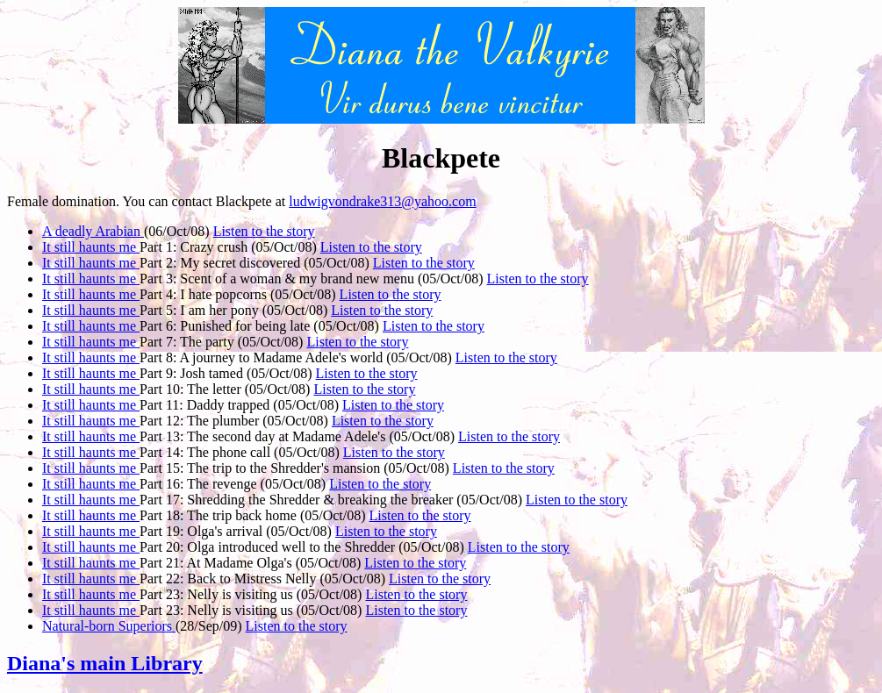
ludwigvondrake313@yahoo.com (382, 201)
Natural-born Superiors (109, 625)
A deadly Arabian (93, 231)
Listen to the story (264, 231)
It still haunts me (91, 246)
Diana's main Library (105, 663)
